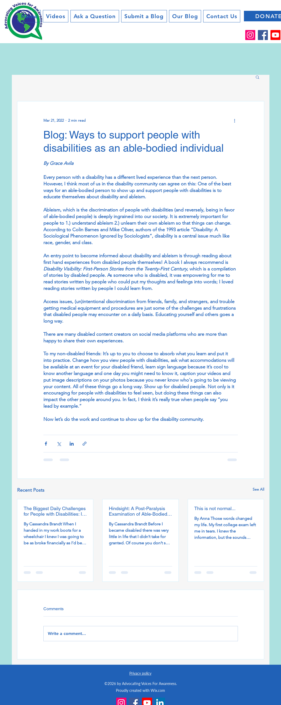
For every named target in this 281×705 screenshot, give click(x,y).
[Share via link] (84, 443)
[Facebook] (263, 35)
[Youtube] (275, 35)
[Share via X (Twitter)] (58, 443)
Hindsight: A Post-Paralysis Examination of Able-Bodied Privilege (138, 511)
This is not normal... (215, 508)
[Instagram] (250, 35)
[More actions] (235, 120)
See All (258, 489)
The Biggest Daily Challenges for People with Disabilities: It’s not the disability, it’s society (55, 511)
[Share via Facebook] (45, 443)
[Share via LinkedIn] (71, 443)
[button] (257, 77)
